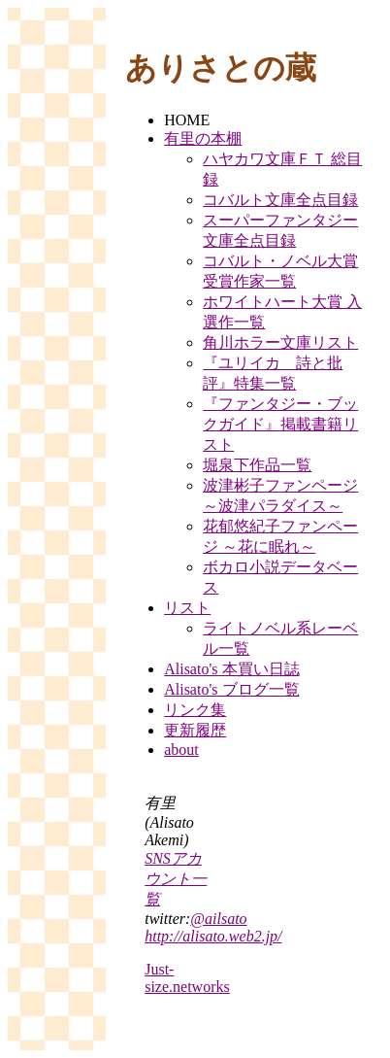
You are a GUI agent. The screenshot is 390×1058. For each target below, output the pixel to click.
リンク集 (195, 709)
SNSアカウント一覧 (176, 878)
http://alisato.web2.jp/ (213, 936)
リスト (187, 607)
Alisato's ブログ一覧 (231, 689)
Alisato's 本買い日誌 (231, 669)
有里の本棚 (203, 138)
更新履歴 (195, 730)
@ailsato (218, 918)
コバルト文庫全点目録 (280, 199)
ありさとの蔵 (220, 68)
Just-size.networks (187, 978)
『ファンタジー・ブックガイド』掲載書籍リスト (280, 424)
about (181, 749)
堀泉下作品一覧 (257, 465)
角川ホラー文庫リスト (280, 342)
